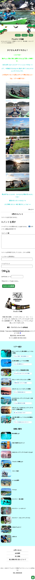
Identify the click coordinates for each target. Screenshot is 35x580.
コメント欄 (5, 233)
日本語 (18, 35)
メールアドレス (5, 266)
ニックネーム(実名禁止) (7, 259)
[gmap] (20, 336)
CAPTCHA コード (6, 279)
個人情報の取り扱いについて (17, 562)
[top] (33, 577)
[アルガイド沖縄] (17, 301)
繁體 (31, 35)
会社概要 (17, 556)
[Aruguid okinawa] (6, 7)
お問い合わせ (17, 553)
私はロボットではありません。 (11, 284)
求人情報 (17, 559)
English (25, 35)
